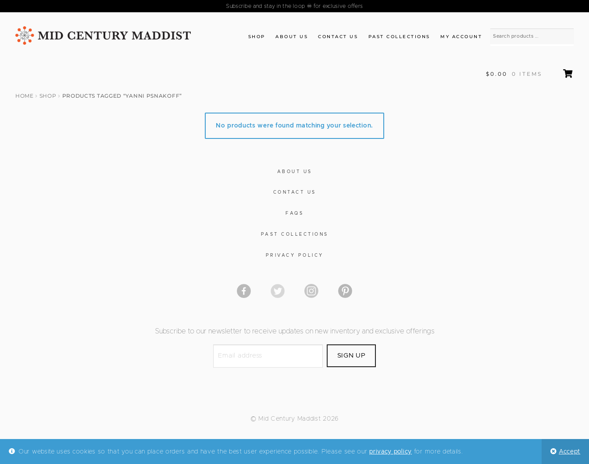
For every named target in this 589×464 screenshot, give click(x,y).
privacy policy (390, 452)
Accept (569, 452)
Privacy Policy (295, 255)
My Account (461, 36)
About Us (291, 36)
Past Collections (399, 36)
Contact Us (338, 36)
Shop (256, 36)
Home (24, 95)
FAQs (294, 213)
